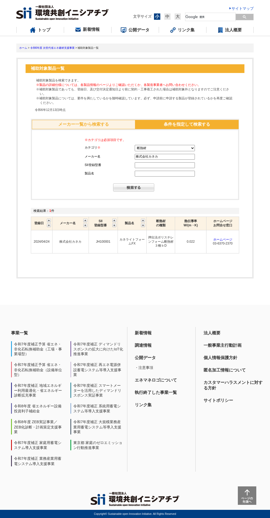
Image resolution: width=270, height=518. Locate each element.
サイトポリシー (218, 400)
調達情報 (143, 345)
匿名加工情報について (225, 370)
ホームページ (222, 239)
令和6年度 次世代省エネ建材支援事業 (52, 47)
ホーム (23, 47)
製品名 (89, 173)
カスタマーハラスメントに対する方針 (233, 385)
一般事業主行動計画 (223, 345)
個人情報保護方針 (220, 357)
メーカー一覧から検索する (83, 124)
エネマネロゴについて (156, 380)
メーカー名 (92, 156)
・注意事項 (144, 367)
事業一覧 (19, 333)
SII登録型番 (93, 165)
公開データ (145, 357)
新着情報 (143, 333)
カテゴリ (92, 147)
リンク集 (143, 405)
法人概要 (212, 333)
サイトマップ (243, 8)
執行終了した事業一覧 (156, 392)
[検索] (210, 17)
